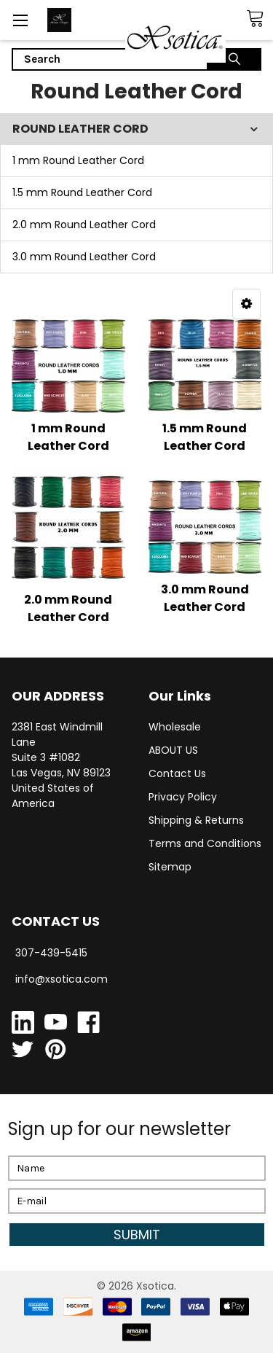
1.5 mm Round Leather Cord (82, 192)
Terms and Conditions (205, 843)
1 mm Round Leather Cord (78, 160)
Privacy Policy (183, 796)
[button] (246, 304)
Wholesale (175, 727)
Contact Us (177, 773)
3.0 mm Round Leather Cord (84, 256)
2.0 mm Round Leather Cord (84, 224)
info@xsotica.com (61, 979)
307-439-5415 (51, 952)
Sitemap (170, 866)
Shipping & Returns (196, 820)
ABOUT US (173, 750)
